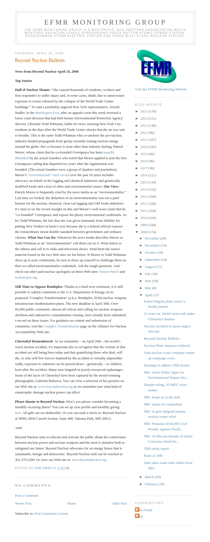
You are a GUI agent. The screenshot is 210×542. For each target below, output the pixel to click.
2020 (144, 147)
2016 (144, 175)
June (148, 281)
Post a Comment (26, 495)
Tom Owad (144, 510)
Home (71, 503)
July (148, 274)
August (150, 267)
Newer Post (23, 503)
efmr (139, 516)
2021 (144, 140)
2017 (144, 168)
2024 (144, 118)
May (148, 288)
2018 (144, 161)
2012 (144, 204)
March (150, 477)
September (153, 259)
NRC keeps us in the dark (162, 397)
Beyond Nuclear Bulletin (161, 338)
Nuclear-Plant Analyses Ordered (167, 345)
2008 (144, 232)
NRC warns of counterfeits (163, 404)
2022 (144, 133)
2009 (144, 225)
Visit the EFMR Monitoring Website (161, 89)
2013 (144, 196)
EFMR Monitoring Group (105, 22)
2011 (144, 211)
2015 (144, 182)
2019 (144, 154)
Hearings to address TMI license (167, 365)
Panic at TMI (153, 456)
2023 (144, 125)
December (152, 238)
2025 (144, 111)
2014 (144, 189)
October (151, 252)
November (153, 245)
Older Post (119, 503)
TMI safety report (156, 448)
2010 (144, 218)
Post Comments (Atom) (51, 513)
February (151, 484)
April (149, 295)
